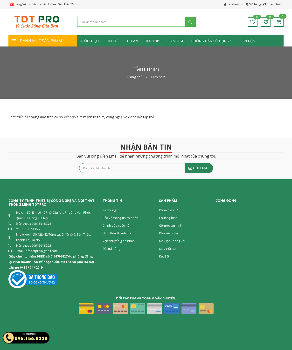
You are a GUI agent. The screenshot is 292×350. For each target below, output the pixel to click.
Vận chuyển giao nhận (119, 241)
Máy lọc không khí (172, 241)
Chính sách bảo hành (118, 225)
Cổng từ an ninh (170, 225)
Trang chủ (135, 77)
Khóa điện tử (168, 210)
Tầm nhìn (158, 77)
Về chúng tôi (111, 210)
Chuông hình (168, 218)
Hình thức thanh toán (118, 233)
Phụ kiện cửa (168, 233)
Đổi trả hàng (111, 248)
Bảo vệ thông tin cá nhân (120, 218)
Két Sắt (164, 256)
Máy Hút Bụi (167, 248)
